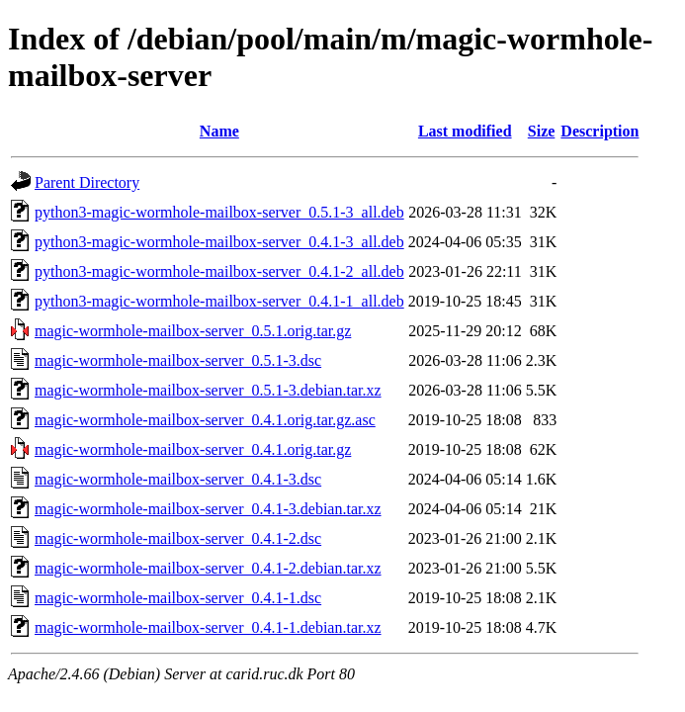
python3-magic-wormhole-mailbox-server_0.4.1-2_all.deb (219, 271)
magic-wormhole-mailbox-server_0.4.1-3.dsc (178, 479)
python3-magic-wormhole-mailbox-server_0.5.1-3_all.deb (219, 212)
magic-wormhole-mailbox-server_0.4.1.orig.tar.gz (193, 449)
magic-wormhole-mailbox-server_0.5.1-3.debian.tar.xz (208, 390)
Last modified (465, 131)
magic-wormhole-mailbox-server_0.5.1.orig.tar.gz (193, 330)
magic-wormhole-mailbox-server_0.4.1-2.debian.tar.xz (208, 568)
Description (599, 131)
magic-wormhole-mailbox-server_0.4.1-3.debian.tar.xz (208, 508)
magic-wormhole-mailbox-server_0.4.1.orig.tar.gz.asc (205, 419)
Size (542, 131)
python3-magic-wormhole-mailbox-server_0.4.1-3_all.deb (219, 241)
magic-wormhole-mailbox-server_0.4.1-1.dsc (178, 597)
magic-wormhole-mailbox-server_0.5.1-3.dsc (178, 360)
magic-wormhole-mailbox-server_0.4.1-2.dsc (178, 538)
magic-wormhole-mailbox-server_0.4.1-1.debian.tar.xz (208, 627)
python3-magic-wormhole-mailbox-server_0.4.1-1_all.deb (219, 301)
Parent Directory (87, 182)
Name (219, 131)
